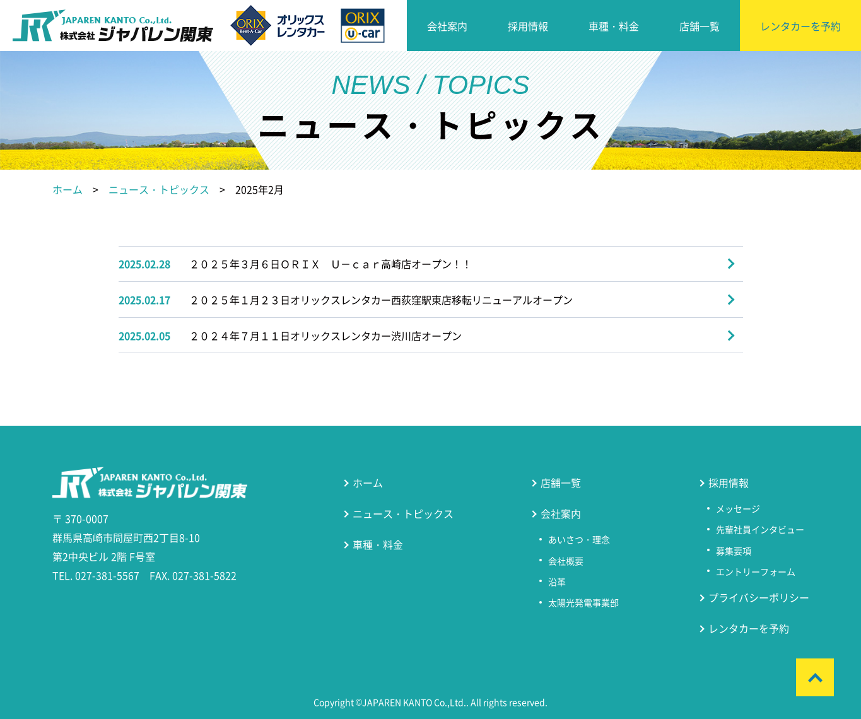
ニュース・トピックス (158, 189)
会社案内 (447, 25)
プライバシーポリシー (758, 597)
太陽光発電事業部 (583, 602)
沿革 (557, 581)
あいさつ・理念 (579, 539)
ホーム (67, 189)
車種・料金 (614, 25)
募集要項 (733, 550)
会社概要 (565, 560)
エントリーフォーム (755, 571)
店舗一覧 (699, 25)
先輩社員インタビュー (760, 529)
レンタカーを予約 (800, 25)
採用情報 (528, 25)
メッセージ (738, 508)
